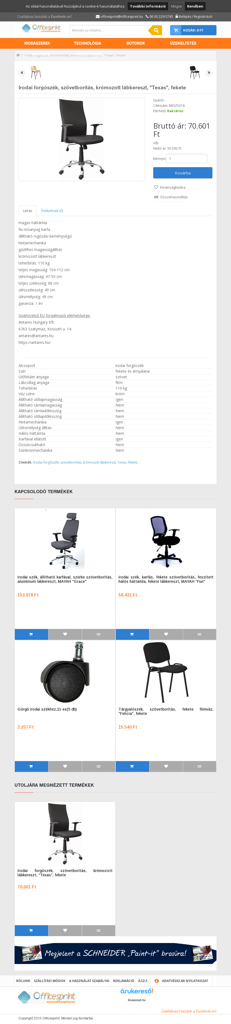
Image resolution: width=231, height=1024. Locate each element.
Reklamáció (123, 981)
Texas (121, 462)
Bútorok (136, 43)
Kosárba (183, 172)
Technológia (87, 43)
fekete (132, 462)
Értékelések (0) (52, 211)
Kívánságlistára (173, 187)
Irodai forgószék (46, 462)
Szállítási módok (49, 981)
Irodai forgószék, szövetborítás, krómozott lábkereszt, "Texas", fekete (65, 872)
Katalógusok (89, 54)
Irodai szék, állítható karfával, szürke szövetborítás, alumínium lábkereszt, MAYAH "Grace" (65, 579)
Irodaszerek (37, 43)
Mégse (176, 6)
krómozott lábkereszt (99, 462)
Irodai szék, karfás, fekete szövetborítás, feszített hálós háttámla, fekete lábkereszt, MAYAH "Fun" (166, 579)
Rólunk (23, 981)
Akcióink (41, 54)
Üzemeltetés (183, 43)
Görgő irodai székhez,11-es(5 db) (47, 709)
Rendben (195, 6)
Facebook (58, 17)
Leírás (27, 211)
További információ (148, 6)
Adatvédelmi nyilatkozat (185, 981)
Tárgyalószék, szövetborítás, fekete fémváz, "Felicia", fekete (166, 711)
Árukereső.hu (136, 1000)
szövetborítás (70, 462)
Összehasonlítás (174, 197)
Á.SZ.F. (143, 981)
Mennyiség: (159, 158)
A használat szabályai (89, 981)
